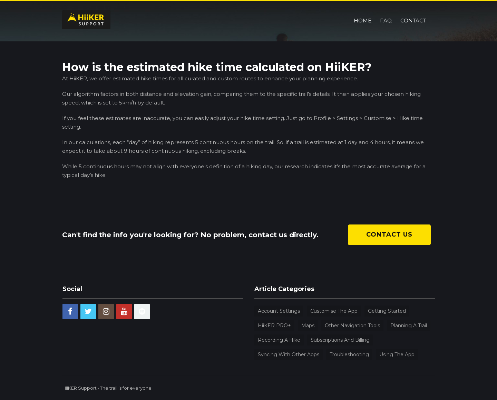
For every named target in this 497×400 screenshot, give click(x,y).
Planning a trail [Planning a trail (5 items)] (408, 325)
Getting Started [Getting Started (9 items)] (387, 311)
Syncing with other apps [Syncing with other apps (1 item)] (288, 354)
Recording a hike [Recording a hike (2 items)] (279, 340)
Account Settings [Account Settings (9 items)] (279, 311)
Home (362, 12)
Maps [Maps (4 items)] (307, 325)
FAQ (386, 12)
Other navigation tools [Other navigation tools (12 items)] (352, 325)
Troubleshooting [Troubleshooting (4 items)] (349, 354)
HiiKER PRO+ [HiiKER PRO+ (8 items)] (274, 325)
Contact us (389, 234)
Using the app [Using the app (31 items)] (397, 354)
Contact (413, 12)
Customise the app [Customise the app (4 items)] (334, 311)
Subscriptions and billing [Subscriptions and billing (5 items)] (340, 340)
